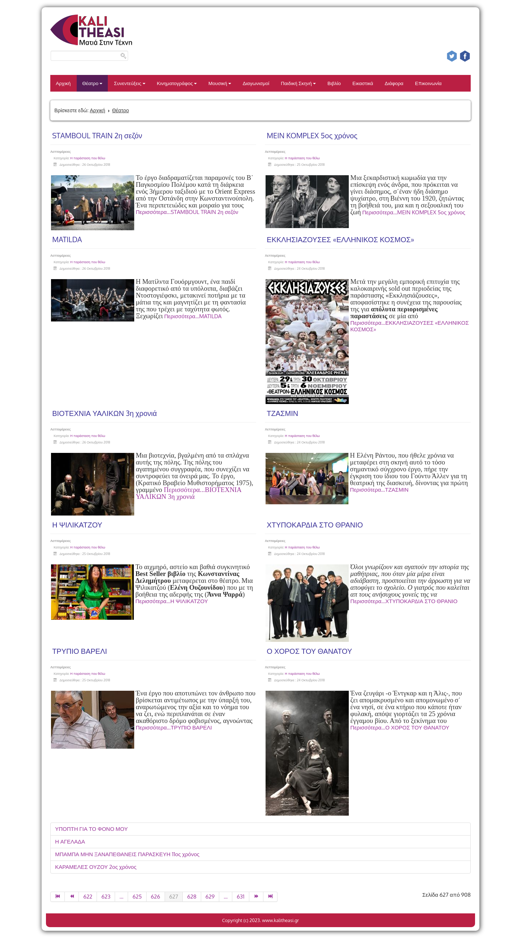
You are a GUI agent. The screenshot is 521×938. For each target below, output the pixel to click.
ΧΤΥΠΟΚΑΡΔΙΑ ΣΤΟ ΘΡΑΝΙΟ (315, 524)
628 (191, 896)
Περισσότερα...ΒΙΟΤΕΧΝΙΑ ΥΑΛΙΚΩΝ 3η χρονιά (188, 493)
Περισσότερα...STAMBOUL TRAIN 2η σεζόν (187, 212)
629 (210, 896)
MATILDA (67, 239)
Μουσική (219, 83)
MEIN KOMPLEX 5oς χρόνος (312, 135)
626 (155, 896)
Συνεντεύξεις (129, 83)
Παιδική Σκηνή (298, 83)
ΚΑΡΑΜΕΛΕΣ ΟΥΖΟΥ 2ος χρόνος (95, 866)
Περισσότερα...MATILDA (192, 316)
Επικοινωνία (428, 83)
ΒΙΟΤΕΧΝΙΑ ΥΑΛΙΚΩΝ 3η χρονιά (104, 413)
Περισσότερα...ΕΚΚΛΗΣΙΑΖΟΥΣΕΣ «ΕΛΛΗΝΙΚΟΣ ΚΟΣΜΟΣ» (409, 326)
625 (137, 896)
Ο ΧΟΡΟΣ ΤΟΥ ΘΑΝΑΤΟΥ (309, 651)
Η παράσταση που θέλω (87, 158)
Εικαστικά (362, 83)
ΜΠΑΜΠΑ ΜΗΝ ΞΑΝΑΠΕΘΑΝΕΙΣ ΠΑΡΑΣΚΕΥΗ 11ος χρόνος (127, 854)
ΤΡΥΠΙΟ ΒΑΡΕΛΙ (79, 651)
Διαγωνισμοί (256, 83)
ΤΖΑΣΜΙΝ (282, 413)
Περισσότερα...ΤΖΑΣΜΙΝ (379, 489)
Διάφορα (394, 83)
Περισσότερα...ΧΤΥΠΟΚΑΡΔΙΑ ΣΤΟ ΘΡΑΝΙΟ (403, 601)
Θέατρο (92, 83)
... (121, 896)
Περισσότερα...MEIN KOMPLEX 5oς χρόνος (413, 212)
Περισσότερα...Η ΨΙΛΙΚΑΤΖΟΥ (171, 601)
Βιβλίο (334, 83)
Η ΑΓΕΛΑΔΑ (70, 841)
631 (240, 896)
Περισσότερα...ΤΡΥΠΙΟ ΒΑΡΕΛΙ (174, 727)
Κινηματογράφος (177, 83)
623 (105, 896)
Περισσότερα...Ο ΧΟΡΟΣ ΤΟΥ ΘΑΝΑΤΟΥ (399, 727)
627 (173, 896)
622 (87, 896)
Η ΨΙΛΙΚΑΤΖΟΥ (77, 524)
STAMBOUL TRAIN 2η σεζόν (97, 135)
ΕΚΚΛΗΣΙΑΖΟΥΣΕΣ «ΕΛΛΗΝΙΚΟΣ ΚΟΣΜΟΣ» (340, 239)
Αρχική (63, 83)
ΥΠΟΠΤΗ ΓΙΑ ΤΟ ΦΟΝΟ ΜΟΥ (91, 828)
